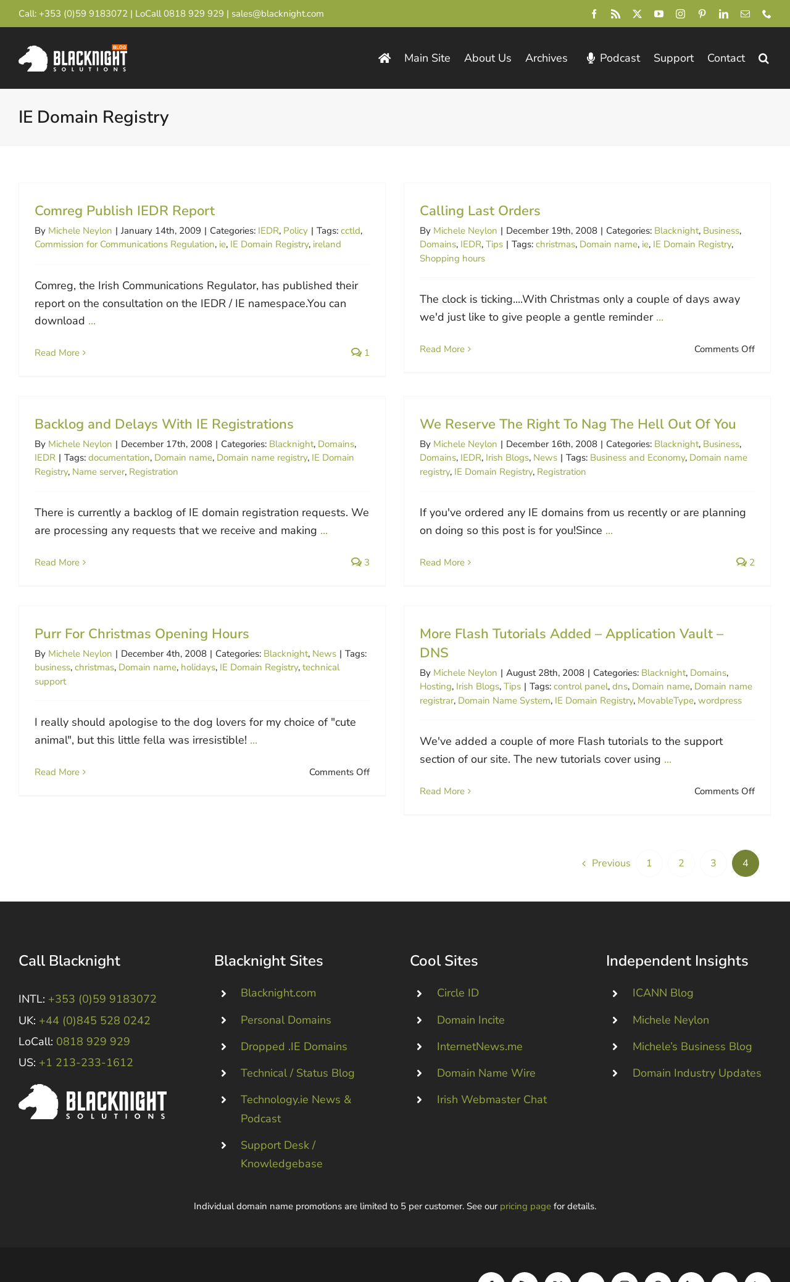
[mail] (745, 13)
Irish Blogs (446, 470)
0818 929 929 (194, 13)
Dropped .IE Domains (294, 1007)
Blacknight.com (278, 954)
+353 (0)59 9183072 (83, 13)
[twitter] (637, 13)
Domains (418, 244)
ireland (327, 244)
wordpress (741, 679)
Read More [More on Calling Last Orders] (422, 349)
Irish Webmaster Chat (492, 1060)
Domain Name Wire (486, 1033)
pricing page (525, 1167)
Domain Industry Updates (697, 1033)
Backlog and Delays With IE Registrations (246, 390)
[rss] (615, 13)
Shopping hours (432, 258)
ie (222, 244)
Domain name (589, 244)
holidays (239, 646)
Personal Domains (286, 980)
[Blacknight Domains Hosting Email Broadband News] (73, 50)
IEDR (268, 230)
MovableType (687, 679)
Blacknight (656, 230)
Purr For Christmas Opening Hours (182, 613)
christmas (535, 244)
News (484, 470)
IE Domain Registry (269, 244)
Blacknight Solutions (70, 1246)
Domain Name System (525, 679)
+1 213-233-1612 (86, 1023)
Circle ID (458, 954)
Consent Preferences (271, 1246)
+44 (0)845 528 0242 (95, 981)
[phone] (766, 13)
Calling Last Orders (460, 211)
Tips (474, 244)
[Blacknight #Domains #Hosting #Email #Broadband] (93, 1050)
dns (641, 665)
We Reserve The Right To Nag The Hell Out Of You (517, 436)
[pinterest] (702, 13)
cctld (350, 230)
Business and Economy (576, 470)
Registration (235, 438)
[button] (763, 58)
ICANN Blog (663, 954)
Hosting (457, 665)
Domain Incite (471, 980)
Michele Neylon (80, 230)
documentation (201, 423)
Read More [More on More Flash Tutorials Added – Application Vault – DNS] (463, 770)
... (92, 320)
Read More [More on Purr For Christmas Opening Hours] (97, 751)
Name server (180, 438)
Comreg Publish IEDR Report (125, 211)
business (93, 646)
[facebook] (594, 13)
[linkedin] (723, 13)
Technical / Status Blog (298, 1033)
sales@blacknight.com (277, 13)
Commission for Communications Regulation (125, 244)
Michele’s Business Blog (692, 1007)
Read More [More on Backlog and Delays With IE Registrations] (139, 528)
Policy (295, 230)
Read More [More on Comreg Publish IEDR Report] (57, 353)
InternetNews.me (480, 1007)
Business (701, 230)
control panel (602, 665)
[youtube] (658, 13)
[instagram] (680, 13)
